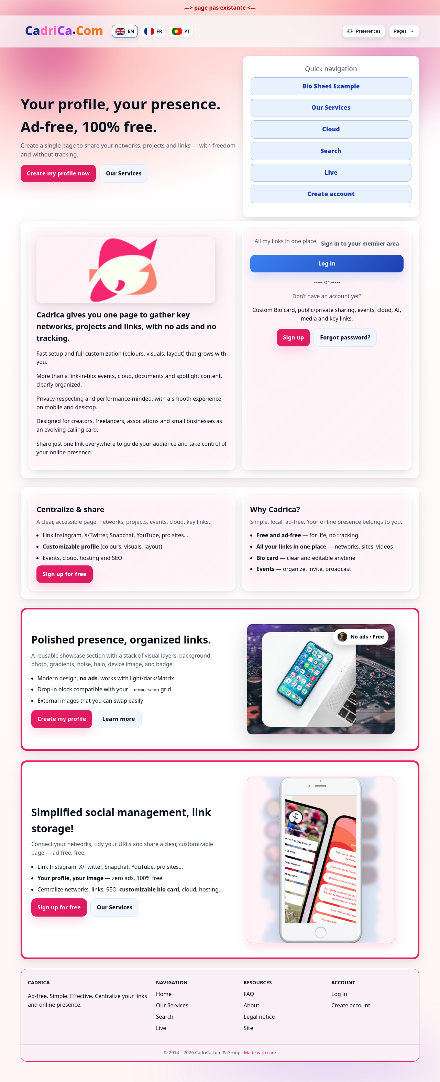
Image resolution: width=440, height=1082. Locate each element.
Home (164, 994)
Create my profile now (58, 173)
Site (248, 1028)
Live (331, 172)
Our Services (124, 173)
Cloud (331, 129)
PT (181, 31)
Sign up (293, 337)
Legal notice (259, 1016)
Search (330, 151)
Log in (327, 263)
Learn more (118, 719)
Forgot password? (345, 337)
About (251, 1005)
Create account (331, 194)
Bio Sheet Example (331, 86)
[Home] (65, 31)
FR (153, 31)
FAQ (249, 994)
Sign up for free (65, 574)
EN (124, 31)
